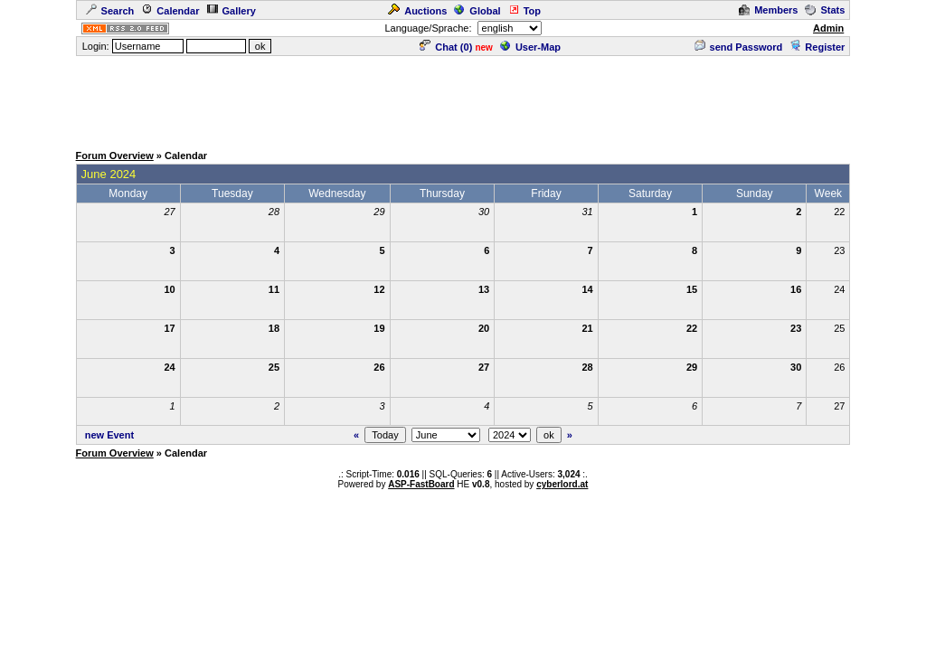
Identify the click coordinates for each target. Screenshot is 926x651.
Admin (828, 28)
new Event (109, 434)
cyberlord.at (562, 484)
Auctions (417, 10)
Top (524, 10)
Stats (825, 10)
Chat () (446, 47)
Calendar (170, 10)
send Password (738, 47)
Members (768, 10)
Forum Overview (115, 155)
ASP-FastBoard (421, 484)
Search (110, 10)
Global (477, 10)
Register (817, 47)
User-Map (530, 47)
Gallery (231, 10)
